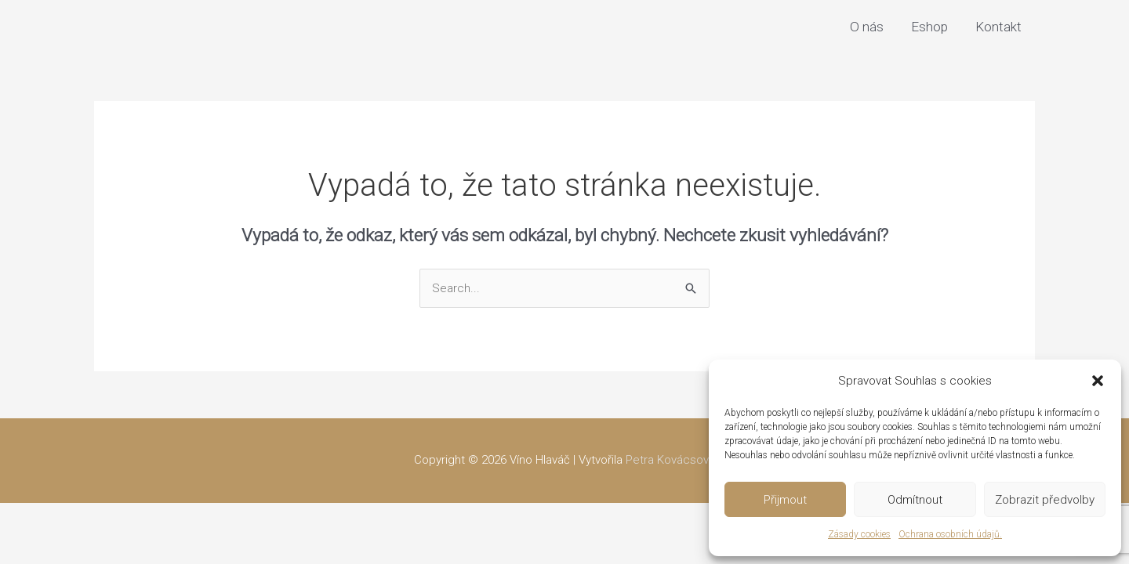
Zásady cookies (859, 534)
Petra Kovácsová (670, 460)
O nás (867, 26)
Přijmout (785, 500)
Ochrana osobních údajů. (950, 534)
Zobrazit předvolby (1045, 500)
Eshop (929, 26)
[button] (1097, 381)
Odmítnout (915, 500)
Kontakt (998, 26)
